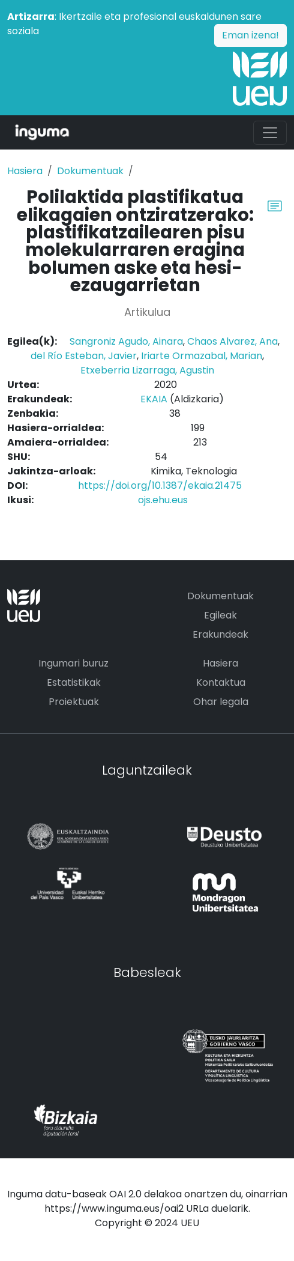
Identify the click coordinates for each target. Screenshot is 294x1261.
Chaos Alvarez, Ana (232, 341)
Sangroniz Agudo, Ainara (126, 341)
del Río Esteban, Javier (84, 356)
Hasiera (25, 171)
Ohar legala (220, 702)
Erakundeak (220, 634)
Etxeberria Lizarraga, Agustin (147, 370)
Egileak (220, 615)
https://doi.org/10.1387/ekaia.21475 (160, 485)
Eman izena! (250, 35)
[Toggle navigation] (270, 133)
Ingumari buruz (73, 663)
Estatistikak (74, 682)
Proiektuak (74, 702)
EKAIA (153, 399)
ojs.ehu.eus (163, 500)
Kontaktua (220, 682)
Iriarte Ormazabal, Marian (201, 356)
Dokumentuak (90, 171)
